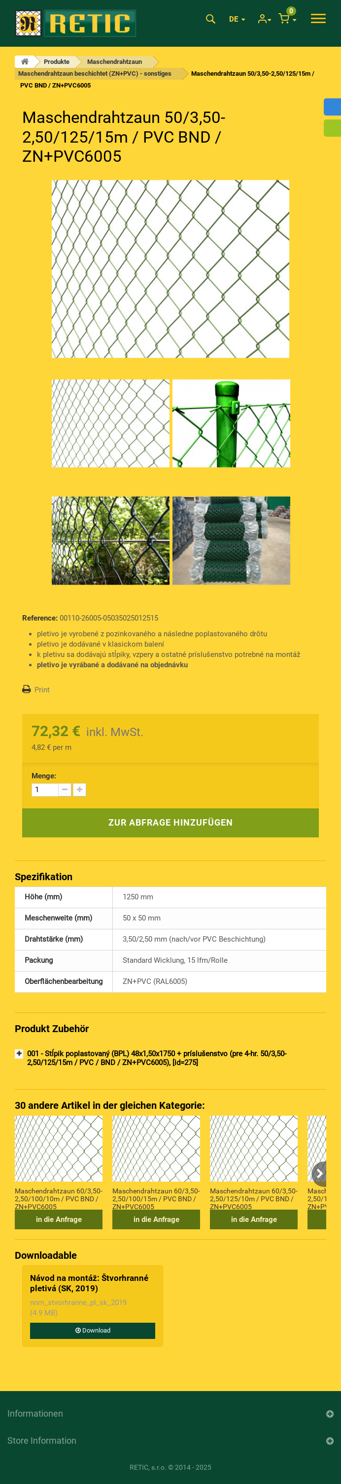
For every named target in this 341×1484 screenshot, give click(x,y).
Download (92, 1330)
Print (42, 689)
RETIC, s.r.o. (148, 1467)
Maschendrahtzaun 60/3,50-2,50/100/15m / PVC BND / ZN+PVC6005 (156, 1198)
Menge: (44, 776)
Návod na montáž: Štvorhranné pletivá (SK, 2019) (89, 1283)
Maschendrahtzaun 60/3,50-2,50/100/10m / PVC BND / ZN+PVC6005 (58, 1198)
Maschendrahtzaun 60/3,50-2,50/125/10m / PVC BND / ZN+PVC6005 (254, 1198)
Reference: (40, 618)
